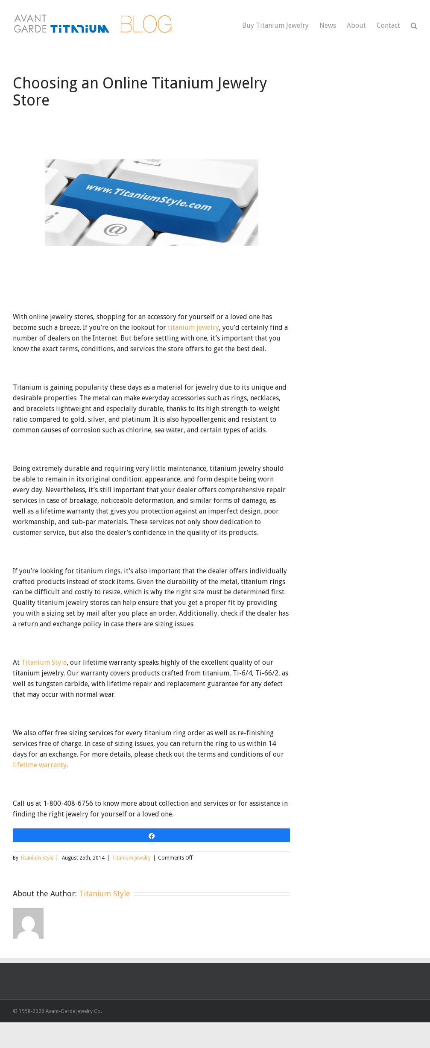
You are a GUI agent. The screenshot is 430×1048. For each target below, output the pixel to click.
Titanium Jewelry (131, 858)
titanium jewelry (193, 327)
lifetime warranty (40, 765)
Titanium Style (44, 662)
